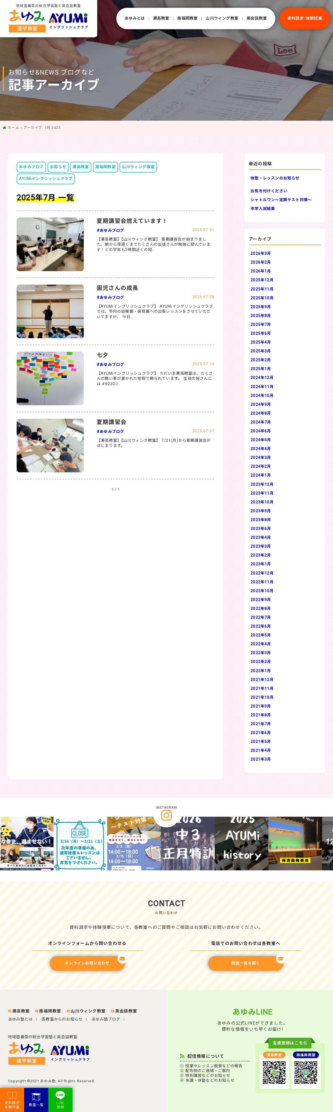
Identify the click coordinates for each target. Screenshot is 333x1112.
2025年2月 (261, 360)
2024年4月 (261, 449)
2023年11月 (262, 493)
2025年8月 (261, 316)
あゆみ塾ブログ (106, 1019)
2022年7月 (261, 617)
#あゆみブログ (110, 230)
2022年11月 (262, 582)
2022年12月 (262, 573)
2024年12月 (262, 377)
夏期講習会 (111, 422)
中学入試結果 (263, 209)
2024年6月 (261, 431)
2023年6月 (261, 528)
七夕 (102, 355)
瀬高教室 (81, 167)
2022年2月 (261, 662)
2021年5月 (261, 741)
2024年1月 (261, 475)
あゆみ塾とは (20, 1019)
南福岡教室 (187, 18)
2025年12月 (262, 280)
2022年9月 (261, 600)
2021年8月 (261, 715)
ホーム (13, 128)
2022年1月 (261, 671)
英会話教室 (257, 18)
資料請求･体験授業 (304, 18)
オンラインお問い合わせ (95, 961)
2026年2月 (261, 262)
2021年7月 (261, 724)
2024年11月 (262, 387)
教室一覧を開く (257, 961)
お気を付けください (269, 191)
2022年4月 (261, 644)
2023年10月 (262, 502)
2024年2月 (261, 466)
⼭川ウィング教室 (222, 18)
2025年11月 (262, 289)
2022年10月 (262, 591)
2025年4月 (261, 342)
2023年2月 (261, 555)
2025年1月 (261, 369)
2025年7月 (261, 324)
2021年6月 (261, 733)
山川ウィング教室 (138, 167)
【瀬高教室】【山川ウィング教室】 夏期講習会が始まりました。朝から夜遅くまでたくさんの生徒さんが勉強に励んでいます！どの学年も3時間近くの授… (154, 244)
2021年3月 (261, 759)
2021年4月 (261, 750)
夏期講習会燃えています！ (132, 221)
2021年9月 (261, 706)
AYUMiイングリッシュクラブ (46, 178)
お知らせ (58, 167)
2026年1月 (261, 271)
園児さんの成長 (117, 288)
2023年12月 (262, 484)
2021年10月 (262, 697)
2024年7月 (261, 422)
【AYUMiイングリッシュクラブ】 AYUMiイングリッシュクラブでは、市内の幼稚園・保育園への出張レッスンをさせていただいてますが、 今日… (155, 311)
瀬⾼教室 (161, 18)
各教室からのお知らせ (62, 1019)
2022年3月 (261, 653)
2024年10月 (262, 395)
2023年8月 (261, 520)
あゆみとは (135, 18)
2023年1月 (261, 564)
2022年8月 (261, 608)
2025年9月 (261, 307)
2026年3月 (261, 253)
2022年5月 (261, 635)
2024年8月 (261, 413)
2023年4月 (261, 537)
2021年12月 (262, 679)
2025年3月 (261, 351)
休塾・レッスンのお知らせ (275, 178)
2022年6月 (261, 626)
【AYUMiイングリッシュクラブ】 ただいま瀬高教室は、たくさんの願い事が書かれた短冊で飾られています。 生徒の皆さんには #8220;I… (155, 378)
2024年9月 (261, 404)
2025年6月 (261, 333)
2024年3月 (261, 457)
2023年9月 (261, 511)
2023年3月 (261, 546)
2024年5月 (261, 440)
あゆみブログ (31, 167)
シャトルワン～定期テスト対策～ (281, 200)
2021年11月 (262, 688)
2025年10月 (262, 298)
